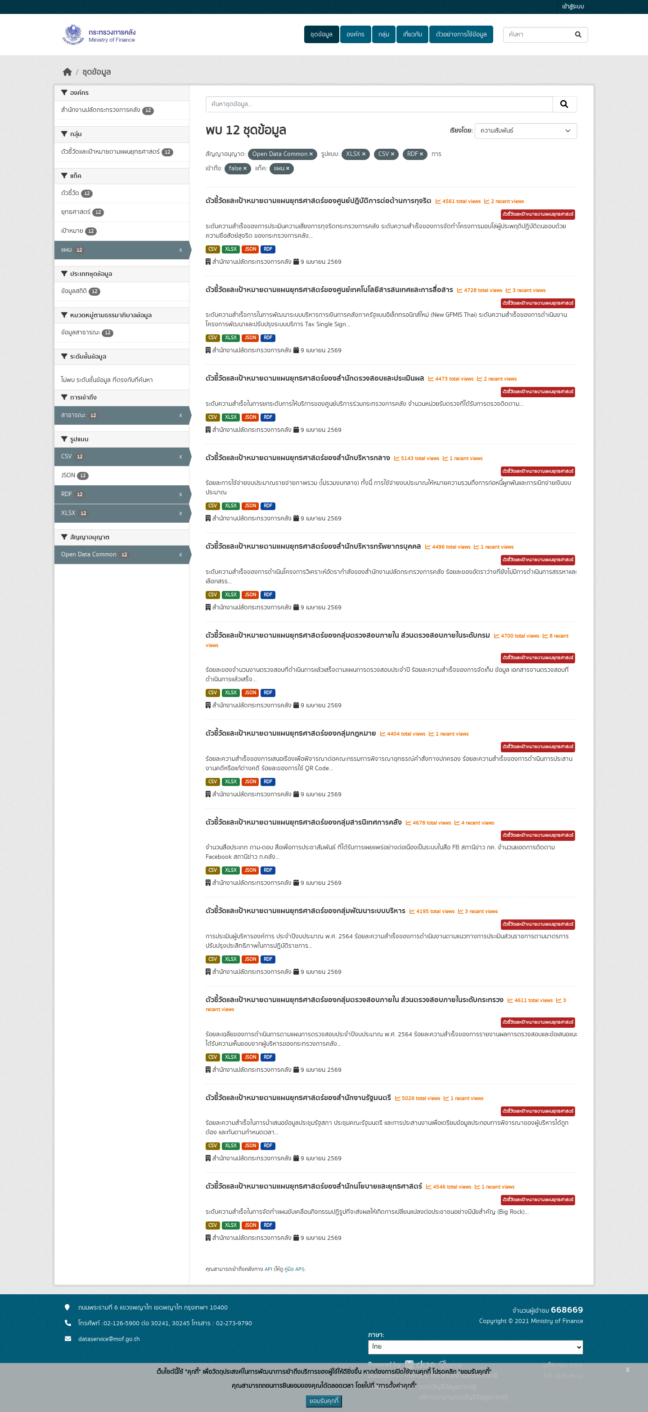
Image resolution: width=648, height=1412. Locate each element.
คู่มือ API (293, 1269)
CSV (212, 249)
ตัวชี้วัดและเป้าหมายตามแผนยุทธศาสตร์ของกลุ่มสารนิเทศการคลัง (305, 822)
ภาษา (375, 1335)
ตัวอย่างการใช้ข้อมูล (461, 34)
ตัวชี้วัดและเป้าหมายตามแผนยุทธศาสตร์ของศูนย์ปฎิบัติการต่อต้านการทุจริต (319, 201)
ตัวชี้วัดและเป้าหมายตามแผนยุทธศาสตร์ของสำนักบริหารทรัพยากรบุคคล (314, 546)
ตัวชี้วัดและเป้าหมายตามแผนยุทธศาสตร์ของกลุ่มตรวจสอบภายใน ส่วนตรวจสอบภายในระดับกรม (349, 635)
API (268, 1269)
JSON (250, 249)
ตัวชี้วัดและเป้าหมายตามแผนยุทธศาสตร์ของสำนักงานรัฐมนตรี (299, 1098)
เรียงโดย (460, 130)
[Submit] (579, 35)
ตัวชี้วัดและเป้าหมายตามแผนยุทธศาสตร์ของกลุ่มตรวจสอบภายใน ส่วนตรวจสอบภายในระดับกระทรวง (355, 1000)
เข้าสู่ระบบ (573, 7)
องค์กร (355, 34)
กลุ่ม (383, 34)
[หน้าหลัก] (67, 72)
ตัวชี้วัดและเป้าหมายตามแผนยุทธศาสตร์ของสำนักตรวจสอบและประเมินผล (316, 378)
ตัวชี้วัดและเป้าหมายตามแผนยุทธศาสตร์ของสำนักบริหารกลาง (299, 458)
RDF (268, 249)
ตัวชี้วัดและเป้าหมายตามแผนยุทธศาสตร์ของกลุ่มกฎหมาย (292, 733)
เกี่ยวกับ (412, 34)
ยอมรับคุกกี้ (324, 1401)
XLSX (231, 249)
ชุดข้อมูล (321, 34)
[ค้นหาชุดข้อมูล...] (545, 35)
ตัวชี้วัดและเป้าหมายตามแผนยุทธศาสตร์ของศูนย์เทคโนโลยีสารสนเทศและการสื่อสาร (330, 290)
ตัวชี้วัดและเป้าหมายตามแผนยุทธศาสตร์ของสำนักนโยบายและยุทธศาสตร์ (315, 1186)
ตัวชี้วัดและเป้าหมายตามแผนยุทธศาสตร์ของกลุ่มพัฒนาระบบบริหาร (306, 911)
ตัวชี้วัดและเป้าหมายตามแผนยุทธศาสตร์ (538, 214)
